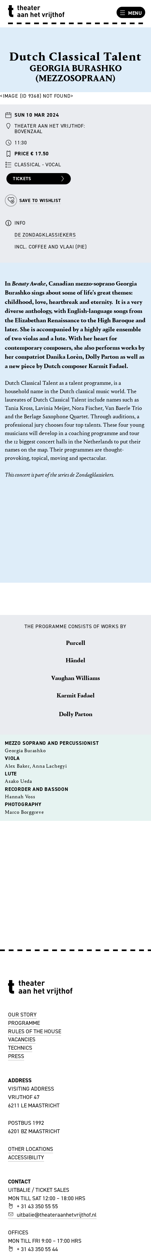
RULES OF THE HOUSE (34, 1031)
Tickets (39, 179)
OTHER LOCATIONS (30, 1149)
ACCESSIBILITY (26, 1157)
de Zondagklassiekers (45, 234)
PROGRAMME (24, 1023)
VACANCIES (21, 1039)
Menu (130, 12)
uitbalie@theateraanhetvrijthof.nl (52, 1215)
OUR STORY (22, 1014)
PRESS (16, 1056)
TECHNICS (20, 1048)
